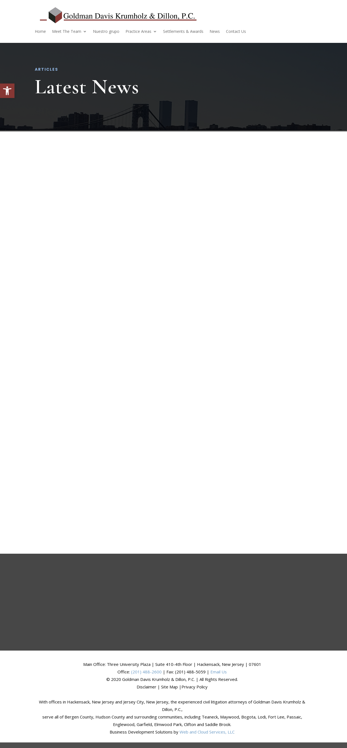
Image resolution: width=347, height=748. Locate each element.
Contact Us (236, 32)
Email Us (218, 672)
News (215, 32)
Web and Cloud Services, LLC (207, 732)
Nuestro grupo (106, 32)
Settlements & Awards (183, 32)
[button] (7, 91)
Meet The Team (66, 32)
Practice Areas (138, 32)
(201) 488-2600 (146, 672)
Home (40, 32)
